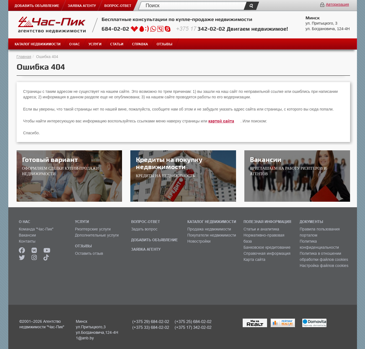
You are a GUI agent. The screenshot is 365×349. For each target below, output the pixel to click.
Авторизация (337, 4)
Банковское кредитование (267, 247)
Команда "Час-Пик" (36, 229)
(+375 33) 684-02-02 (150, 327)
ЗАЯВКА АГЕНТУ (146, 249)
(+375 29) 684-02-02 (150, 321)
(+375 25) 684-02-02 (193, 321)
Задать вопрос (144, 229)
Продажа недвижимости (209, 229)
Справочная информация (267, 253)
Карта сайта (254, 259)
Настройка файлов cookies (324, 265)
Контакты (27, 241)
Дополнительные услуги (97, 235)
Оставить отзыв (89, 253)
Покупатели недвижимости (211, 235)
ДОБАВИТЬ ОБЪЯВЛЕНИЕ (154, 240)
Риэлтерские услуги (93, 229)
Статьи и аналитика (261, 229)
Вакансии (27, 235)
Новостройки (199, 241)
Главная (24, 56)
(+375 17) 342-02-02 (193, 327)
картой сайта (221, 121)
